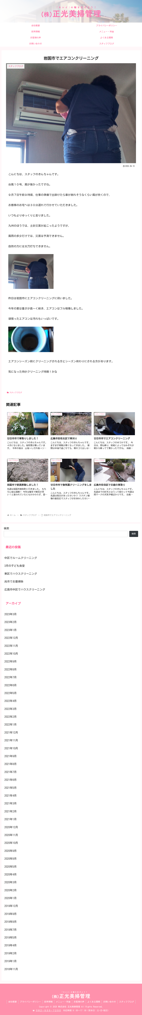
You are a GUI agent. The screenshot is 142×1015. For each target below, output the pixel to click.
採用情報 (48, 1002)
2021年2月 (10, 811)
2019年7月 (10, 929)
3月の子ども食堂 (14, 565)
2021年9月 (10, 756)
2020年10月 (11, 842)
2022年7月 (10, 677)
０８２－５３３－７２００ (48, 1010)
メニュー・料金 (63, 1002)
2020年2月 (10, 890)
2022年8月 (10, 669)
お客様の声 (79, 1002)
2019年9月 (10, 913)
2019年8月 (10, 921)
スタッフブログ (14, 392)
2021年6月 (10, 779)
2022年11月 (11, 645)
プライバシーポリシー (30, 1002)
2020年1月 (10, 898)
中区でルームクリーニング (20, 557)
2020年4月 (10, 874)
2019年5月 (10, 937)
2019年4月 (10, 945)
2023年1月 (10, 630)
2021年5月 (10, 787)
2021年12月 (11, 732)
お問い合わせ (109, 1002)
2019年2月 (10, 953)
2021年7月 (10, 772)
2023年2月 (10, 622)
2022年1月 (10, 724)
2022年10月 (11, 653)
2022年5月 (10, 693)
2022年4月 (10, 700)
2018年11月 (11, 969)
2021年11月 (11, 740)
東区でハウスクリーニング (20, 573)
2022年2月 (10, 716)
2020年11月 (11, 835)
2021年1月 (10, 819)
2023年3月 (10, 614)
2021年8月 (10, 764)
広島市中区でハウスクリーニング (24, 589)
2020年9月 (10, 850)
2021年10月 (11, 748)
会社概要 (12, 1002)
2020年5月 (10, 866)
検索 (6, 528)
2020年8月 (10, 858)
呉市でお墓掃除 (13, 581)
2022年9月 (10, 661)
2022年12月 (11, 637)
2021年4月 (10, 795)
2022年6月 (10, 685)
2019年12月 (11, 906)
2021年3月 (10, 803)
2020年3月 (10, 882)
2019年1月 (10, 961)
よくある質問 (93, 1002)
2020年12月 (11, 827)
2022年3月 (10, 708)
